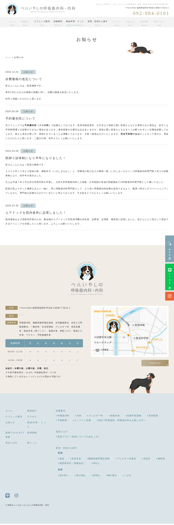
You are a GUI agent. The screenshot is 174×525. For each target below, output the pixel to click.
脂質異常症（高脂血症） (73, 464)
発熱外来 (115, 417)
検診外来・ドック (76, 23)
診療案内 (57, 23)
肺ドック (32, 444)
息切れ (96, 476)
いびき (127, 476)
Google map (155, 363)
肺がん (96, 464)
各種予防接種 (134, 417)
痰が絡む (81, 476)
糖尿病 (161, 460)
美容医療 (153, 417)
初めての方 (11, 444)
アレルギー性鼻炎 (126, 460)
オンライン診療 (82, 421)
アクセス (118, 23)
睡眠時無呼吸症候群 (99, 460)
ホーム (12, 23)
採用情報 (145, 23)
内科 (79, 417)
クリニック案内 (41, 23)
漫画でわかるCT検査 (14, 436)
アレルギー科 (96, 417)
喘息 (62, 460)
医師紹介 (24, 23)
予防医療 (62, 421)
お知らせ (131, 23)
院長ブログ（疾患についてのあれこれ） (79, 438)
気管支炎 (76, 460)
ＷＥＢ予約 (169, 248)
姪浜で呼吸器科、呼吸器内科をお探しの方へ (122, 421)
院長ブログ (159, 23)
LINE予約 (169, 277)
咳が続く (64, 476)
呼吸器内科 (63, 417)
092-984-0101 (36, 316)
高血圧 (147, 460)
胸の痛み (112, 476)
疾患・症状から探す (99, 23)
